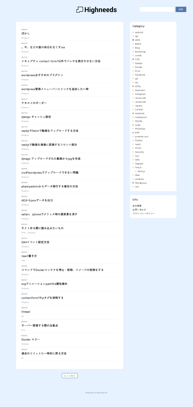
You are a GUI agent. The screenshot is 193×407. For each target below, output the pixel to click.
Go (136, 82)
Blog (137, 47)
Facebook (140, 74)
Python (138, 140)
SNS (137, 159)
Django (138, 63)
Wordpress (25, 38)
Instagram (140, 93)
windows (139, 178)
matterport (141, 117)
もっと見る (69, 375)
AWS (137, 39)
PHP (137, 132)
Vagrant (139, 163)
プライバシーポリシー (144, 213)
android (139, 32)
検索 (181, 9)
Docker (138, 67)
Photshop (140, 128)
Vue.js (138, 167)
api (22, 316)
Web (137, 175)
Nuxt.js (141, 171)
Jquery (138, 105)
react (23, 260)
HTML (23, 233)
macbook (139, 113)
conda (138, 55)
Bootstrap (140, 51)
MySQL (139, 121)
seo (137, 155)
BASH (138, 43)
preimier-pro (142, 136)
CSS (137, 59)
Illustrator (140, 90)
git (22, 358)
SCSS (138, 147)
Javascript (140, 97)
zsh (137, 186)
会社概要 (137, 205)
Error (23, 330)
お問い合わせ (139, 209)
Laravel (139, 109)
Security (139, 151)
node (137, 124)
